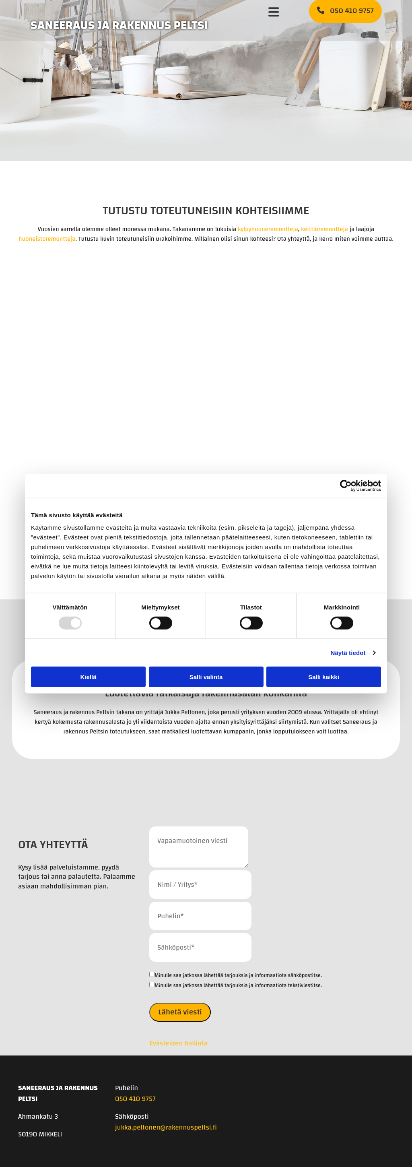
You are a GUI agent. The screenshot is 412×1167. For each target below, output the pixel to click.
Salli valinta (206, 676)
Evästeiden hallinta (178, 1043)
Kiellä (88, 676)
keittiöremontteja (324, 229)
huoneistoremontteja (47, 238)
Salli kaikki (323, 676)
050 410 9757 (135, 1099)
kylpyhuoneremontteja (268, 229)
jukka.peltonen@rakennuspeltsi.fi (166, 1127)
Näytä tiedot (348, 652)
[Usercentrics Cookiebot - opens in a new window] (346, 485)
